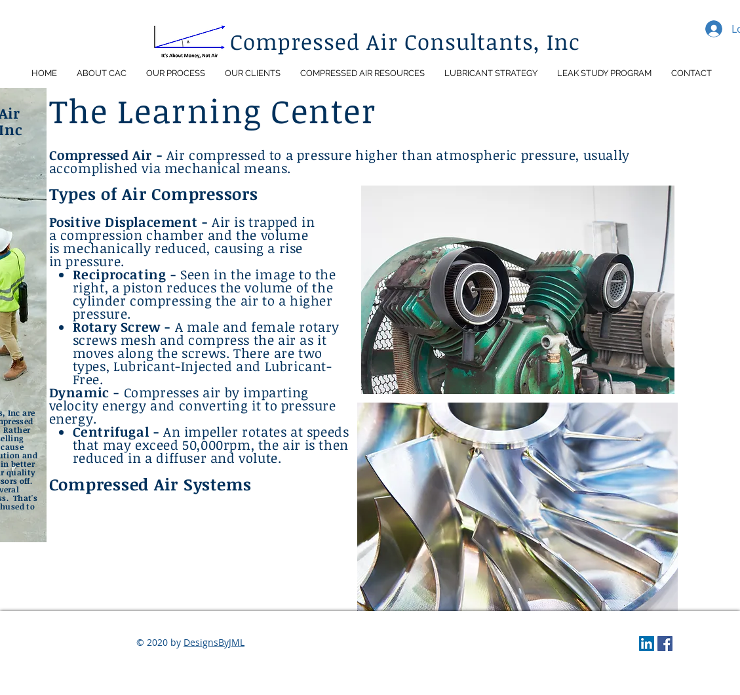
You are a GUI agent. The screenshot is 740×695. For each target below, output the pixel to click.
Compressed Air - (107, 155)
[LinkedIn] (646, 643)
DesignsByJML (214, 642)
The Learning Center (213, 110)
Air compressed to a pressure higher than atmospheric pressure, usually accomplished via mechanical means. (339, 161)
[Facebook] (664, 643)
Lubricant (144, 366)
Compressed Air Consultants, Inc (405, 41)
